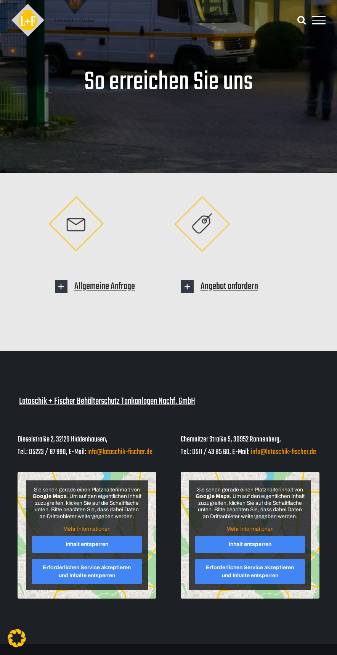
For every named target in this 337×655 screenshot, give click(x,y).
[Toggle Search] (301, 19)
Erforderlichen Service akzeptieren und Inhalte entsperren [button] (87, 571)
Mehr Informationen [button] (87, 529)
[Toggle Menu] (319, 20)
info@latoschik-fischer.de (119, 452)
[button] (109, 286)
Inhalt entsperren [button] (87, 544)
